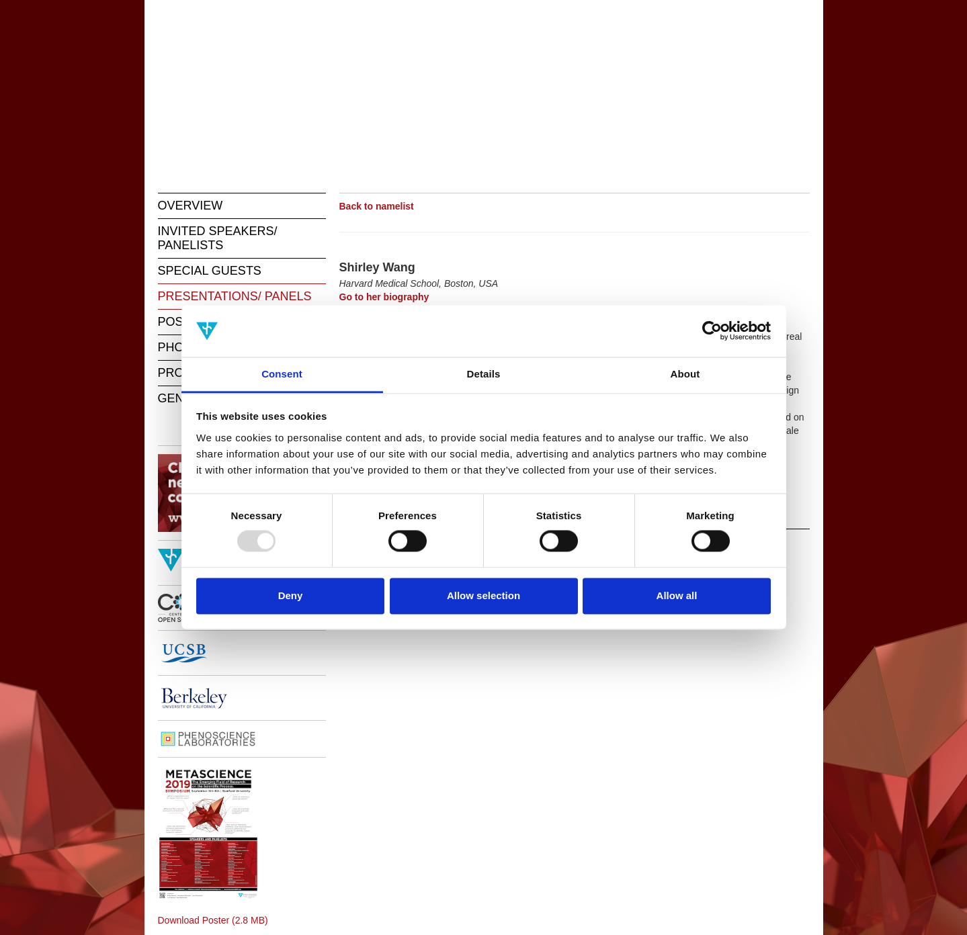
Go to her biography (384, 297)
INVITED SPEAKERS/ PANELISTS (218, 238)
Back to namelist (376, 206)
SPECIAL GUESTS (209, 270)
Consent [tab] (281, 374)
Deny (290, 595)
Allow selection (483, 595)
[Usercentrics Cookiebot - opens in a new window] (712, 331)
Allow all (677, 595)
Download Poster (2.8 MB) (213, 920)
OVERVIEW (190, 205)
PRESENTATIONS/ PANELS (235, 296)
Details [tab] (484, 374)
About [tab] (685, 374)
